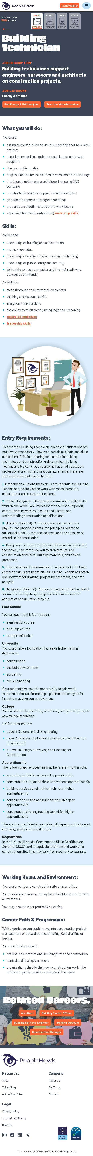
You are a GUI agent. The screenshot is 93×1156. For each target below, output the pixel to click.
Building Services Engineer (31, 1022)
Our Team (54, 1087)
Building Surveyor (67, 1022)
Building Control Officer (57, 1013)
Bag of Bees (70, 1151)
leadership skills (66, 213)
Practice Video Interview (62, 104)
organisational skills (22, 316)
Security (7, 1125)
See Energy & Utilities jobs (21, 104)
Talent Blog (9, 1087)
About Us (54, 1080)
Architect (27, 1013)
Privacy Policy (10, 1111)
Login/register (69, 5)
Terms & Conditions (14, 1118)
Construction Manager (46, 1032)
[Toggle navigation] (86, 5)
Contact (54, 1094)
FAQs (5, 1080)
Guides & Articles (12, 1094)
